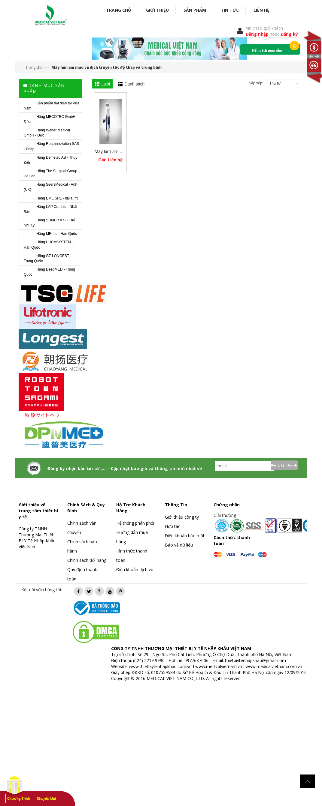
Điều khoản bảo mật (185, 535)
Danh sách (134, 84)
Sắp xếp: (256, 83)
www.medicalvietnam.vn (218, 666)
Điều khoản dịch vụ (134, 569)
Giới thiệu (157, 10)
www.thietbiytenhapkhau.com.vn (160, 666)
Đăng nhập (258, 34)
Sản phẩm (195, 10)
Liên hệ (261, 10)
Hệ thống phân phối (135, 523)
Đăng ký (289, 34)
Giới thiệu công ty (182, 517)
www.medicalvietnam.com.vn (274, 666)
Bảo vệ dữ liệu (179, 545)
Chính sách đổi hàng (86, 560)
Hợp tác (172, 526)
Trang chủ (118, 10)
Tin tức (230, 10)
